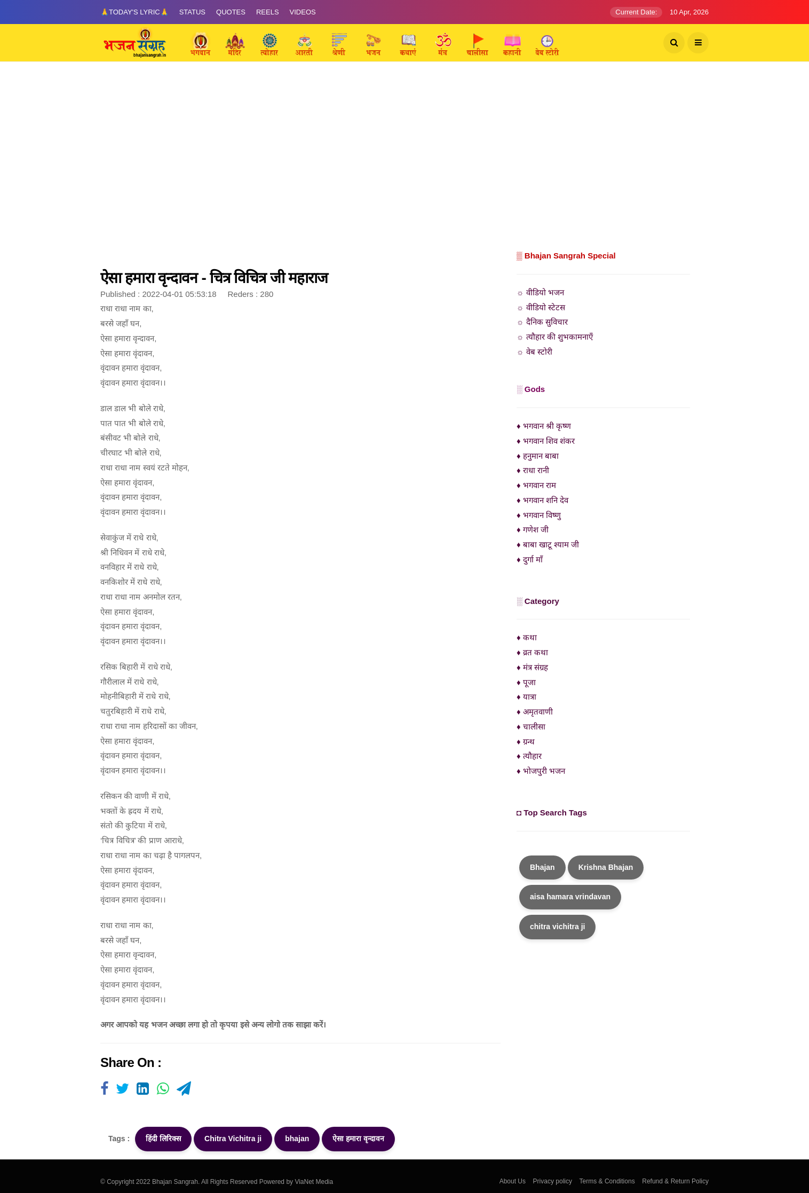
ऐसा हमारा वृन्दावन (358, 1138)
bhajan (297, 1138)
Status (192, 12)
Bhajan (542, 867)
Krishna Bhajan (605, 867)
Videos (303, 12)
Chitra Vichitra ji (232, 1138)
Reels (267, 12)
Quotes (230, 12)
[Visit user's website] (104, 1089)
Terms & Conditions (607, 1181)
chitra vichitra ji (557, 926)
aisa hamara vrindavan (570, 896)
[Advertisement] (404, 168)
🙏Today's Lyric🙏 (134, 12)
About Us (512, 1181)
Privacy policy (552, 1181)
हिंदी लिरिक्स (163, 1138)
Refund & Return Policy (675, 1181)
